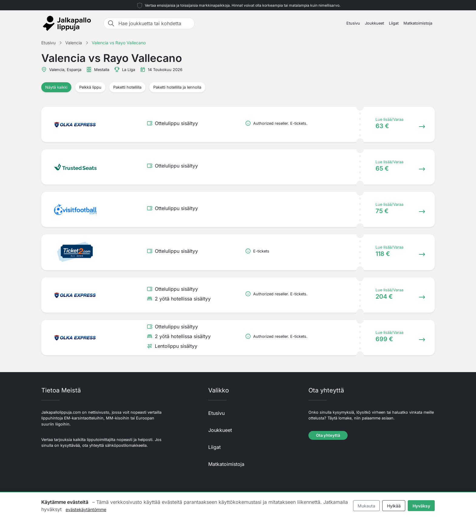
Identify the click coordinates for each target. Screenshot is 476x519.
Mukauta (366, 505)
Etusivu (353, 23)
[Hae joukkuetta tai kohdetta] (154, 23)
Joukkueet (374, 23)
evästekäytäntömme (86, 509)
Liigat (394, 23)
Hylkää (394, 505)
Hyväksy (421, 505)
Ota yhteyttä (328, 435)
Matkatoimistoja (417, 23)
